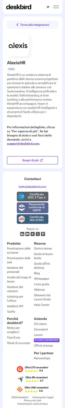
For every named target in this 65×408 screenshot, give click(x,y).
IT (48, 7)
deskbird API (15, 306)
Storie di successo (18, 343)
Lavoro (38, 335)
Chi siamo (40, 324)
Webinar (39, 289)
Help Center (42, 305)
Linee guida (41, 284)
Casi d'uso (13, 337)
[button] (56, 7)
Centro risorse (43, 248)
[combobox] (48, 6)
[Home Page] (18, 7)
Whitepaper (41, 278)
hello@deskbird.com (32, 187)
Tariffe (11, 311)
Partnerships (42, 358)
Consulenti (41, 329)
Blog (37, 273)
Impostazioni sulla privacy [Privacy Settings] (32, 404)
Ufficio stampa (43, 345)
